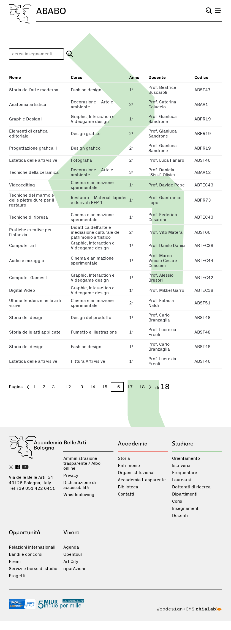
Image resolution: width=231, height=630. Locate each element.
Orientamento (186, 458)
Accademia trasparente (142, 479)
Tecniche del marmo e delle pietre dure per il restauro (31, 200)
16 (117, 386)
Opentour (72, 554)
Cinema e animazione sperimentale (92, 185)
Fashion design (86, 89)
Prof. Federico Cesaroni (162, 217)
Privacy (70, 475)
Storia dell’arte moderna (33, 89)
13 (80, 386)
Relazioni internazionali (32, 547)
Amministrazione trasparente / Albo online (81, 463)
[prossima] (150, 387)
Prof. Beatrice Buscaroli (162, 90)
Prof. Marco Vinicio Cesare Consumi (162, 260)
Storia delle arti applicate (35, 332)
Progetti (17, 575)
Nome (15, 77)
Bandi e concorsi (25, 554)
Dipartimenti (184, 494)
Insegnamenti (186, 508)
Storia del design (26, 317)
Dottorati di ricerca (191, 487)
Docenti (180, 515)
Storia (124, 458)
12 (68, 386)
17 (130, 386)
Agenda (71, 547)
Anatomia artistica (27, 104)
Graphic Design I (25, 119)
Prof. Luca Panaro (166, 160)
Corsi (177, 501)
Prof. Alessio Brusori (160, 278)
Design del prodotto (91, 317)
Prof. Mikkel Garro (166, 290)
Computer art (22, 245)
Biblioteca (128, 487)
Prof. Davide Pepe (166, 185)
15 (104, 386)
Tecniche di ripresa (28, 217)
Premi (15, 561)
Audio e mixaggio (26, 260)
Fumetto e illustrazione (94, 332)
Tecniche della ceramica (34, 172)
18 (142, 386)
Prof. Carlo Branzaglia (159, 318)
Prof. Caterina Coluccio (162, 104)
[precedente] (27, 387)
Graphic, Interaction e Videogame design (93, 119)
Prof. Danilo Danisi (166, 245)
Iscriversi (181, 465)
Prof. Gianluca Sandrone (162, 119)
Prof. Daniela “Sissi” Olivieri (162, 172)
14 (92, 386)
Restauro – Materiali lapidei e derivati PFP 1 (98, 200)
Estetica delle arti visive (33, 160)
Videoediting (22, 185)
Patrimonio (129, 465)
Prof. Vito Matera (165, 232)
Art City (70, 561)
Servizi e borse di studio (33, 568)
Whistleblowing (78, 494)
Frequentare (184, 472)
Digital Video (22, 290)
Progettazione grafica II (33, 148)
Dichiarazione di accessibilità (79, 485)
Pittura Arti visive (88, 361)
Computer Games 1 (28, 277)
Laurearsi (181, 479)
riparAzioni (74, 568)
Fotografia (81, 160)
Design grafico (85, 133)
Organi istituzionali (137, 472)
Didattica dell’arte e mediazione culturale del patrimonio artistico (96, 232)
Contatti (126, 494)
